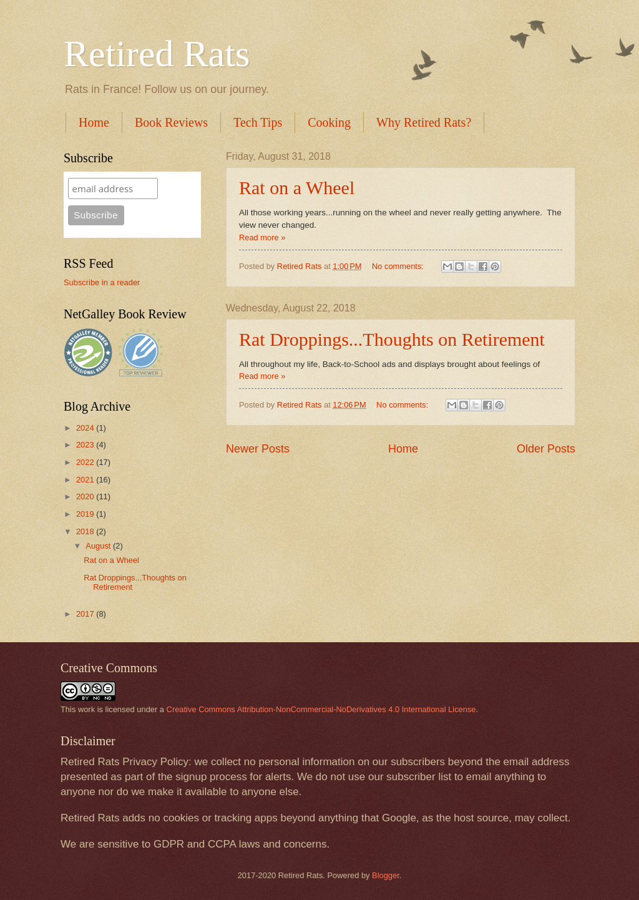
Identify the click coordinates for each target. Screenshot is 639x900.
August (99, 545)
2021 (86, 479)
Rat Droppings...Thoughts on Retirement (392, 339)
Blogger (385, 875)
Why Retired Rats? (423, 122)
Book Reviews (171, 122)
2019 (86, 514)
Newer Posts (258, 449)
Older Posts (546, 449)
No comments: (399, 266)
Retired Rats (157, 53)
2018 (86, 531)
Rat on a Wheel (296, 187)
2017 (86, 614)
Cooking (329, 122)
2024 (86, 428)
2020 (86, 496)
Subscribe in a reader (102, 282)
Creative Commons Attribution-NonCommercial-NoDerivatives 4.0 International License (321, 709)
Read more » (262, 237)
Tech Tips (257, 122)
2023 (86, 444)
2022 (86, 462)
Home (94, 122)
